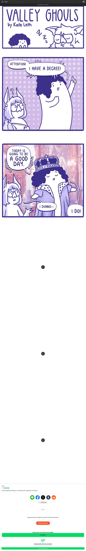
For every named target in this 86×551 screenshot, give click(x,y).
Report (43, 509)
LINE (32, 497)
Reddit (54, 497)
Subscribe (43, 502)
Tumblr (48, 497)
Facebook (38, 497)
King (6, 1)
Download (43, 535)
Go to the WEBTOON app (43, 548)
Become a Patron (43, 523)
